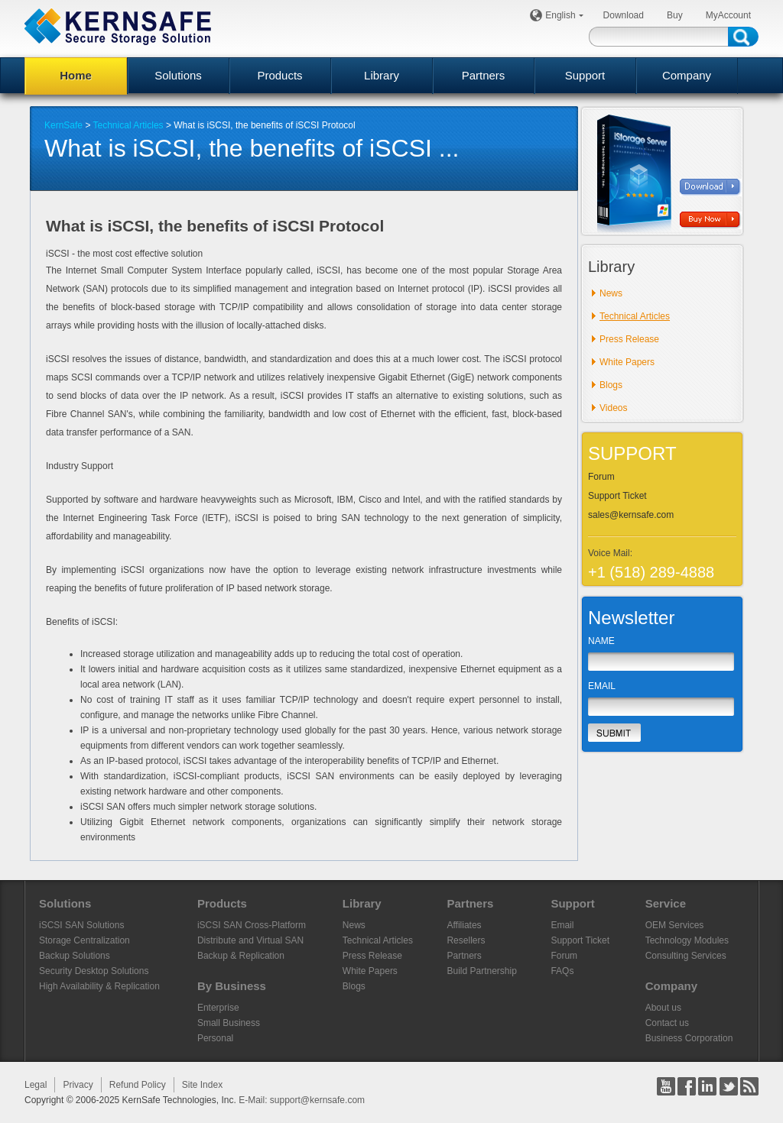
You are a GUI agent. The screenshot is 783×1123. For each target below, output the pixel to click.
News (610, 293)
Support (585, 75)
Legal (35, 1084)
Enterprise (218, 1007)
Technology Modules (687, 940)
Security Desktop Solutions (93, 971)
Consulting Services (685, 955)
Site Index (202, 1084)
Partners (483, 75)
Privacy (78, 1084)
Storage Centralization (84, 940)
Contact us (667, 1023)
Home (76, 75)
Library (381, 75)
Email (562, 925)
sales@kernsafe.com (631, 515)
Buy (675, 15)
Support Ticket (617, 495)
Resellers (466, 940)
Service (665, 903)
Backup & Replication (240, 955)
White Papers (627, 362)
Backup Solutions (74, 955)
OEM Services (674, 925)
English (562, 15)
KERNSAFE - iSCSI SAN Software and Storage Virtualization (117, 26)
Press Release (629, 339)
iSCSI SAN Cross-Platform (251, 925)
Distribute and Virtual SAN (250, 940)
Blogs (610, 385)
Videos (613, 408)
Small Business (228, 1023)
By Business (231, 985)
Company (686, 75)
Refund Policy (137, 1084)
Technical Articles (128, 125)
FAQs (562, 971)
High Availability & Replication (99, 986)
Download (623, 15)
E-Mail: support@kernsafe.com (302, 1100)
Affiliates (464, 925)
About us (663, 1007)
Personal (215, 1038)
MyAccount (728, 15)
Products (279, 75)
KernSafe (63, 125)
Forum (601, 476)
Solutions (178, 75)
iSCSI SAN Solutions (81, 925)
